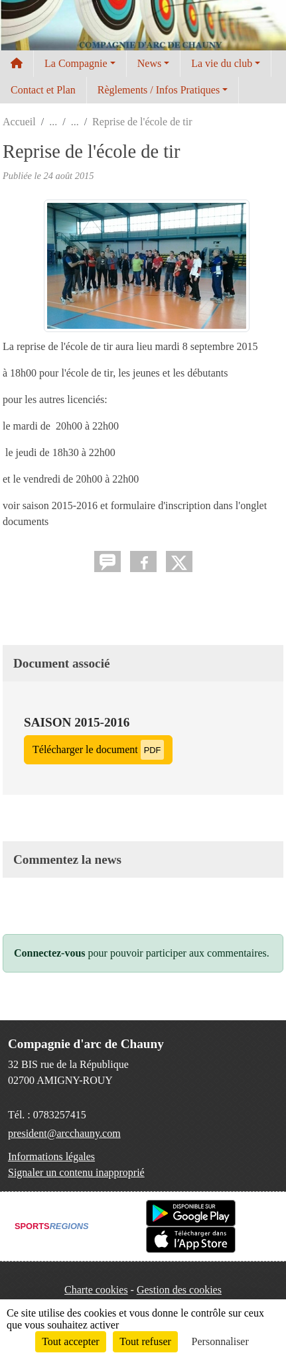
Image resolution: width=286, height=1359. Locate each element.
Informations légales (51, 1156)
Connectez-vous (50, 953)
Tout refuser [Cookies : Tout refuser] (145, 1341)
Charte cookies (96, 1289)
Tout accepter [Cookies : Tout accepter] (70, 1341)
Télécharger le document (98, 749)
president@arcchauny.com (64, 1133)
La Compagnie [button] (75, 63)
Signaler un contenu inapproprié (76, 1172)
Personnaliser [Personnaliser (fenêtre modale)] (220, 1341)
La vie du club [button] (221, 63)
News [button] (149, 63)
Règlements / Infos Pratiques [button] (159, 89)
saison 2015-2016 (76, 722)
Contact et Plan (43, 89)
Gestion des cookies (179, 1289)
